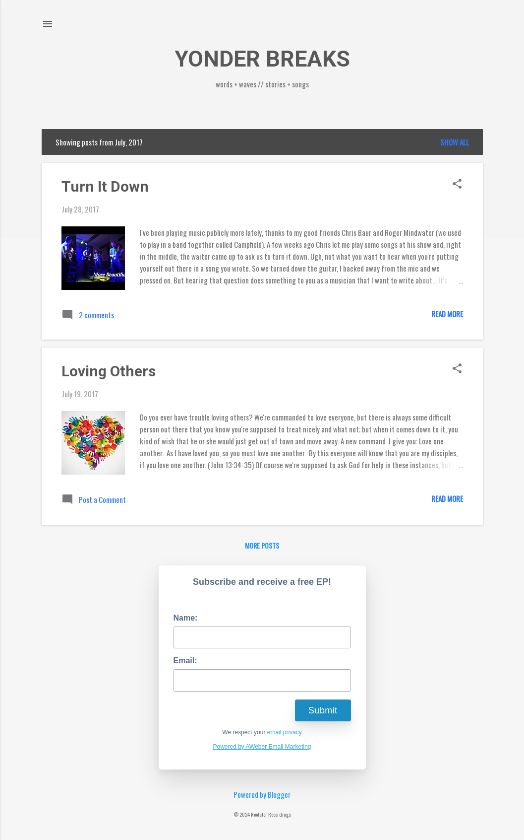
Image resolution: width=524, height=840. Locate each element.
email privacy (284, 732)
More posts (262, 545)
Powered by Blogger (262, 794)
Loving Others (108, 371)
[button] (457, 184)
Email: (185, 660)
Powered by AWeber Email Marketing (262, 746)
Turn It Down (105, 186)
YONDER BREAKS (262, 59)
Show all (454, 142)
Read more (447, 313)
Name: (186, 618)
